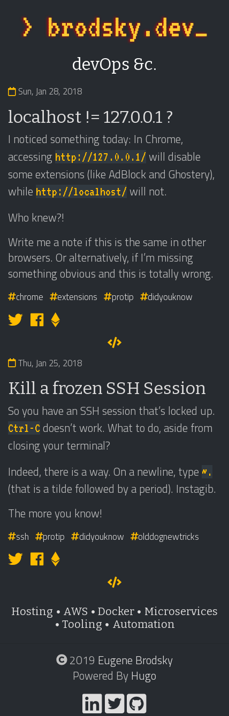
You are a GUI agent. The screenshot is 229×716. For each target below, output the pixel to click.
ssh (18, 536)
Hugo (143, 675)
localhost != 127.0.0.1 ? (90, 117)
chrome (25, 296)
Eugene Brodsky (135, 659)
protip (119, 296)
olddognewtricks (165, 536)
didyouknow (166, 296)
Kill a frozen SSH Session (107, 388)
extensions (74, 296)
